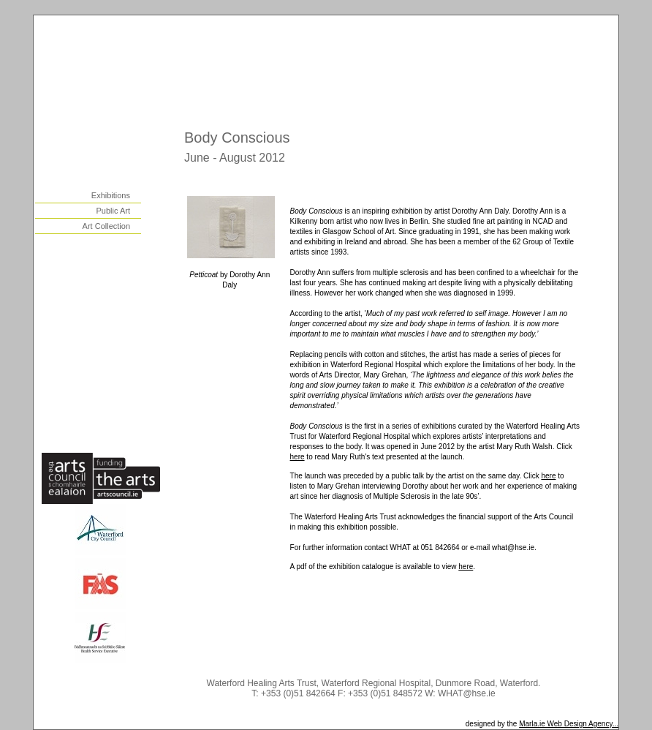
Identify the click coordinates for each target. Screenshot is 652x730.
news (122, 370)
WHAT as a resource (93, 334)
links (123, 389)
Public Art (113, 210)
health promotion (99, 297)
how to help (110, 407)
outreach (115, 279)
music (120, 242)
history (118, 160)
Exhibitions (110, 195)
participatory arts (99, 316)
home (121, 142)
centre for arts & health (88, 352)
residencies (110, 261)
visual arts (112, 178)
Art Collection (106, 226)
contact (118, 425)
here (297, 457)
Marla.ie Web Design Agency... (568, 724)
